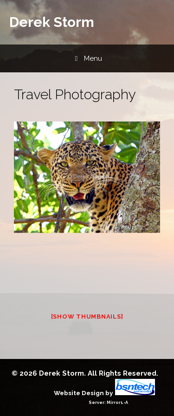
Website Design (79, 393)
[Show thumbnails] (87, 316)
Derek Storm (51, 22)
